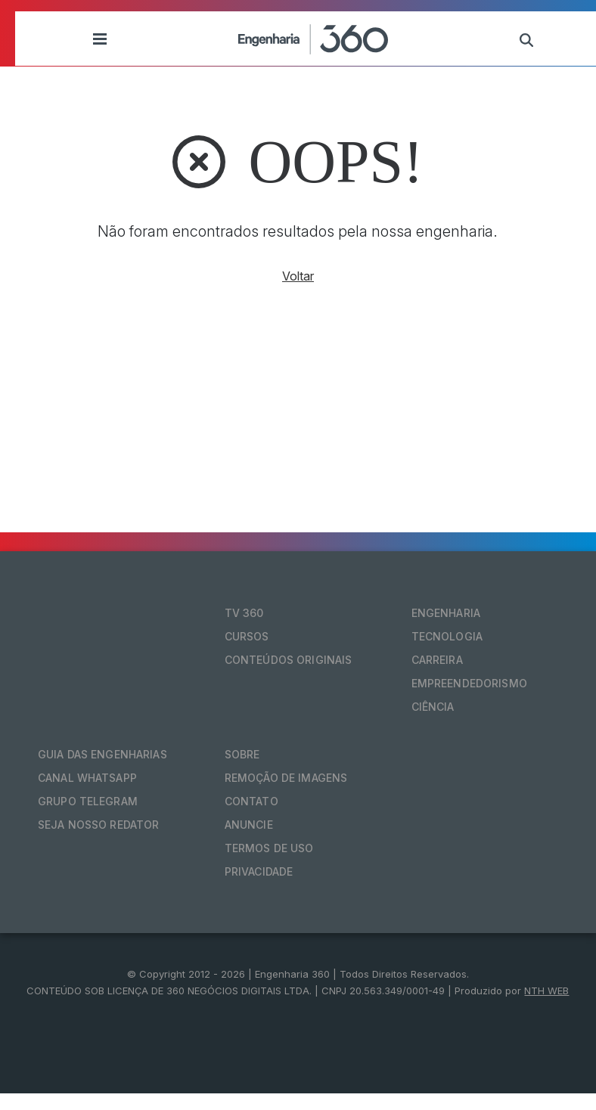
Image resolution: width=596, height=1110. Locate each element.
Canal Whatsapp (87, 777)
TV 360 (244, 612)
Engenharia (445, 612)
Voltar (298, 276)
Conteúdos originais (288, 659)
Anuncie (249, 824)
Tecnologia (447, 636)
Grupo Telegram (88, 801)
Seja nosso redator (99, 824)
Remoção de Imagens (286, 777)
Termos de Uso (269, 848)
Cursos (247, 636)
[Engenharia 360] (313, 38)
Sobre (242, 754)
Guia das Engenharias (102, 754)
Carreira (437, 659)
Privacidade (259, 871)
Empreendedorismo (469, 683)
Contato (251, 801)
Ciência (433, 706)
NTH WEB (546, 990)
